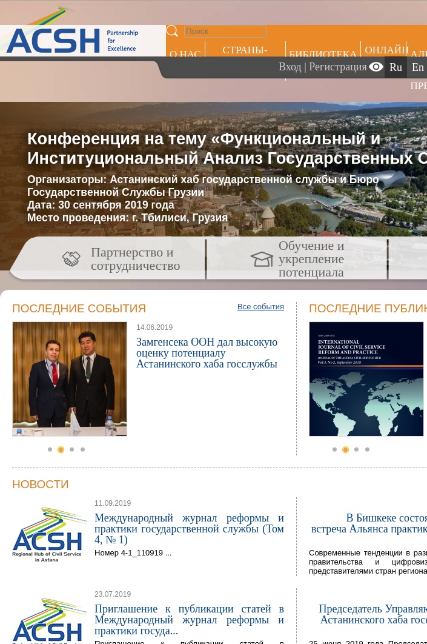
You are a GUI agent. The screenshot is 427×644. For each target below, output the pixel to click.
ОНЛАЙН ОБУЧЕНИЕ (385, 56)
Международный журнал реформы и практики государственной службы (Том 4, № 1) (189, 529)
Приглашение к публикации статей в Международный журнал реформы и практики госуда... (189, 620)
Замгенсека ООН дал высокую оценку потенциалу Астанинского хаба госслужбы (206, 353)
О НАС (185, 54)
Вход (290, 67)
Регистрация (337, 67)
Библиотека (323, 54)
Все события (260, 306)
